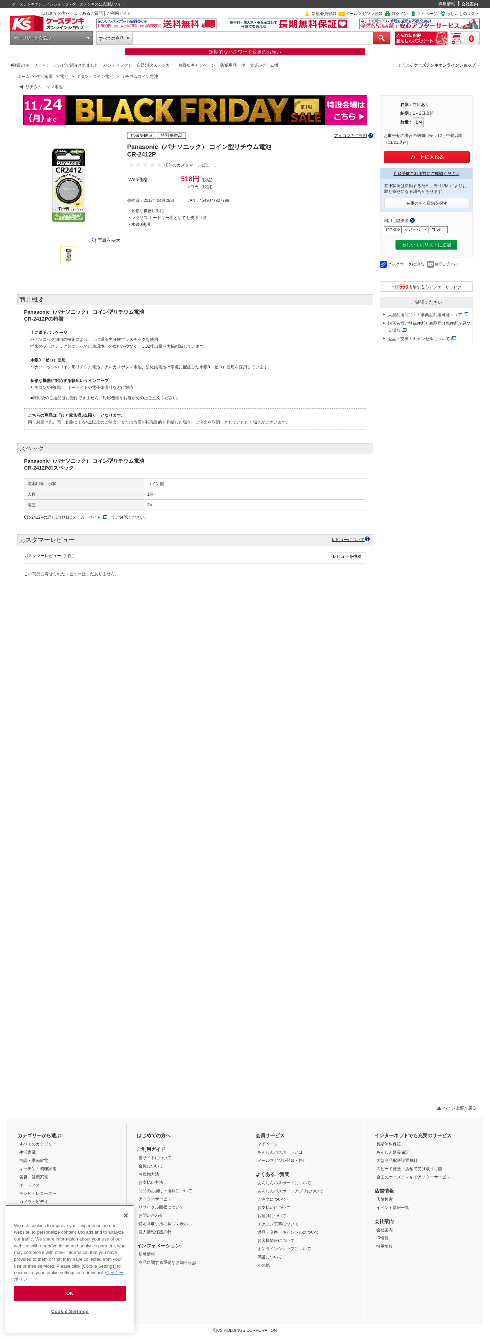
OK (70, 1293)
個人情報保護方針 (154, 1232)
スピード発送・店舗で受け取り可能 (409, 1168)
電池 (64, 76)
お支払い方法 (150, 1182)
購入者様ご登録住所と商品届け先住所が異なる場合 (429, 327)
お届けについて (271, 1215)
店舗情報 (384, 1190)
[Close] (125, 1215)
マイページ (427, 13)
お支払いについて (273, 1207)
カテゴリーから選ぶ (32, 38)
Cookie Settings (70, 1311)
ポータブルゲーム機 (259, 65)
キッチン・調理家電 (37, 1168)
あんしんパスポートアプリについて (290, 1191)
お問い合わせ (446, 264)
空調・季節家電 (33, 1160)
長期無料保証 (388, 1144)
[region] (69, 1269)
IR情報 (382, 1238)
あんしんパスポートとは (280, 1152)
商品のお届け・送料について (165, 1190)
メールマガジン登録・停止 (282, 1160)
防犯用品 (228, 65)
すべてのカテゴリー (37, 1144)
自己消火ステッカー (155, 65)
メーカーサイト (86, 517)
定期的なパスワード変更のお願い (245, 52)
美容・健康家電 (33, 1177)
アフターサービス (154, 1199)
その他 (263, 1265)
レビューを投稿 (347, 556)
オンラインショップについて (284, 1248)
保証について (269, 1257)
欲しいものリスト (462, 13)
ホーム (23, 76)
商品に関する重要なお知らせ (167, 1262)
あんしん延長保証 (392, 1152)
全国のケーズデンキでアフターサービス (413, 1177)
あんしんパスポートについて (284, 1182)
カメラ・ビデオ (33, 1201)
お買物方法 (148, 1174)
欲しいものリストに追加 (426, 244)
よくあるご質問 (88, 13)
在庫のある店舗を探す (426, 203)
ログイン (399, 13)
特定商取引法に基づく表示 (163, 1223)
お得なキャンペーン (196, 65)
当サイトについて (154, 1157)
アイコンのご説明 (350, 135)
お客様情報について (275, 1240)
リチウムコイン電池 (139, 76)
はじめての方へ (55, 13)
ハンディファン (117, 65)
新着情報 (146, 1254)
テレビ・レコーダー (37, 1193)
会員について (150, 1166)
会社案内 (469, 4)
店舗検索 (384, 1199)
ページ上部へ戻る (459, 1108)
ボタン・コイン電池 (94, 76)
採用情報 (446, 4)
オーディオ (29, 1185)
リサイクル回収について (161, 1207)
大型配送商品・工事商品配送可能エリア (425, 314)
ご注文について (271, 1199)
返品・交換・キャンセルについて (419, 338)
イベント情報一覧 (392, 1207)
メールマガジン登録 (363, 13)
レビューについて (348, 539)
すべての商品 (111, 38)
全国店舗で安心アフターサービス (426, 287)
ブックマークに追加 (405, 264)
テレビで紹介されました (76, 65)
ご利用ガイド (119, 13)
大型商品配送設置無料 (396, 1160)
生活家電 (44, 76)
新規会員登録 (324, 13)
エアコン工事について (278, 1224)
